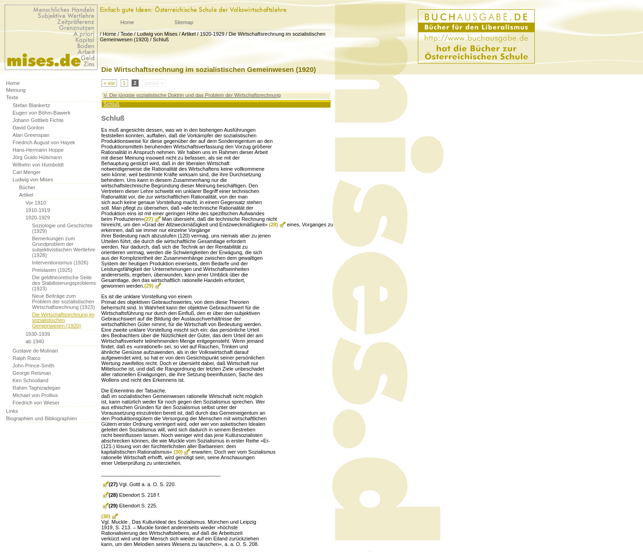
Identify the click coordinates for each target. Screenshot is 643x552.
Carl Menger (27, 172)
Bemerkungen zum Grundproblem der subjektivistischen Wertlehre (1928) (63, 247)
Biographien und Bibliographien (41, 418)
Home (127, 22)
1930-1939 (38, 334)
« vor (109, 83)
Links (12, 411)
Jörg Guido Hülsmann (37, 157)
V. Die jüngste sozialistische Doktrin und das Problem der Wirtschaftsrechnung (192, 95)
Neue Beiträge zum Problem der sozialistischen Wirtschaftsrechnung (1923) (63, 301)
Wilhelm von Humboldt (38, 164)
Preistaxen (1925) (52, 270)
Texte (126, 34)
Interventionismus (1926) (60, 262)
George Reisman (32, 373)
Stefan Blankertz (31, 105)
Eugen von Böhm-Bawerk (42, 113)
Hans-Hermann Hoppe (38, 150)
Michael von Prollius (35, 395)
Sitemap (184, 22)
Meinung (16, 90)
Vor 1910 (36, 202)
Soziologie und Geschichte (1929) (62, 228)
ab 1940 (35, 341)
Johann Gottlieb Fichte (38, 120)
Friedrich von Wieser (36, 402)
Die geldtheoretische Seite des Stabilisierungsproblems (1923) (64, 283)
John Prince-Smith (33, 365)
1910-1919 (38, 210)
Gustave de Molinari (35, 350)
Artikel (189, 34)
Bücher (27, 187)
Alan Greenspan (31, 135)
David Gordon (28, 127)
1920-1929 (212, 34)
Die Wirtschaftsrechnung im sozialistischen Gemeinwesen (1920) (63, 320)
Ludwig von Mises (157, 34)
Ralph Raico (26, 358)
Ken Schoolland (30, 380)
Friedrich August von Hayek (44, 142)
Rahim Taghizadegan (36, 388)
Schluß (161, 39)
